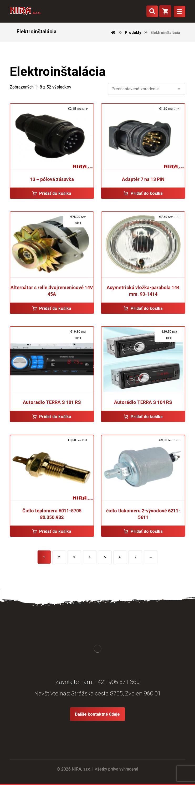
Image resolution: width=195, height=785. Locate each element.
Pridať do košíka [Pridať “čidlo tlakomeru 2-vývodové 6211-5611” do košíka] (147, 531)
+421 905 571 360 (117, 682)
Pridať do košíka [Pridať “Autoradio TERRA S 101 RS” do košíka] (55, 416)
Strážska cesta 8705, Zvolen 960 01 (116, 693)
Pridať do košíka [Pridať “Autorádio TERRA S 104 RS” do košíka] (147, 416)
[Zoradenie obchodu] (146, 89)
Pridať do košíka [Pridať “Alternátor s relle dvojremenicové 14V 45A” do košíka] (55, 308)
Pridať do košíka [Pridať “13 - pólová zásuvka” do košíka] (55, 193)
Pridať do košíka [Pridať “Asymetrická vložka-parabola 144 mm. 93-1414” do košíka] (147, 308)
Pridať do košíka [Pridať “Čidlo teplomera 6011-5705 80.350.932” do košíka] (55, 531)
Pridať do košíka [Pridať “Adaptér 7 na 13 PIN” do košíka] (147, 193)
